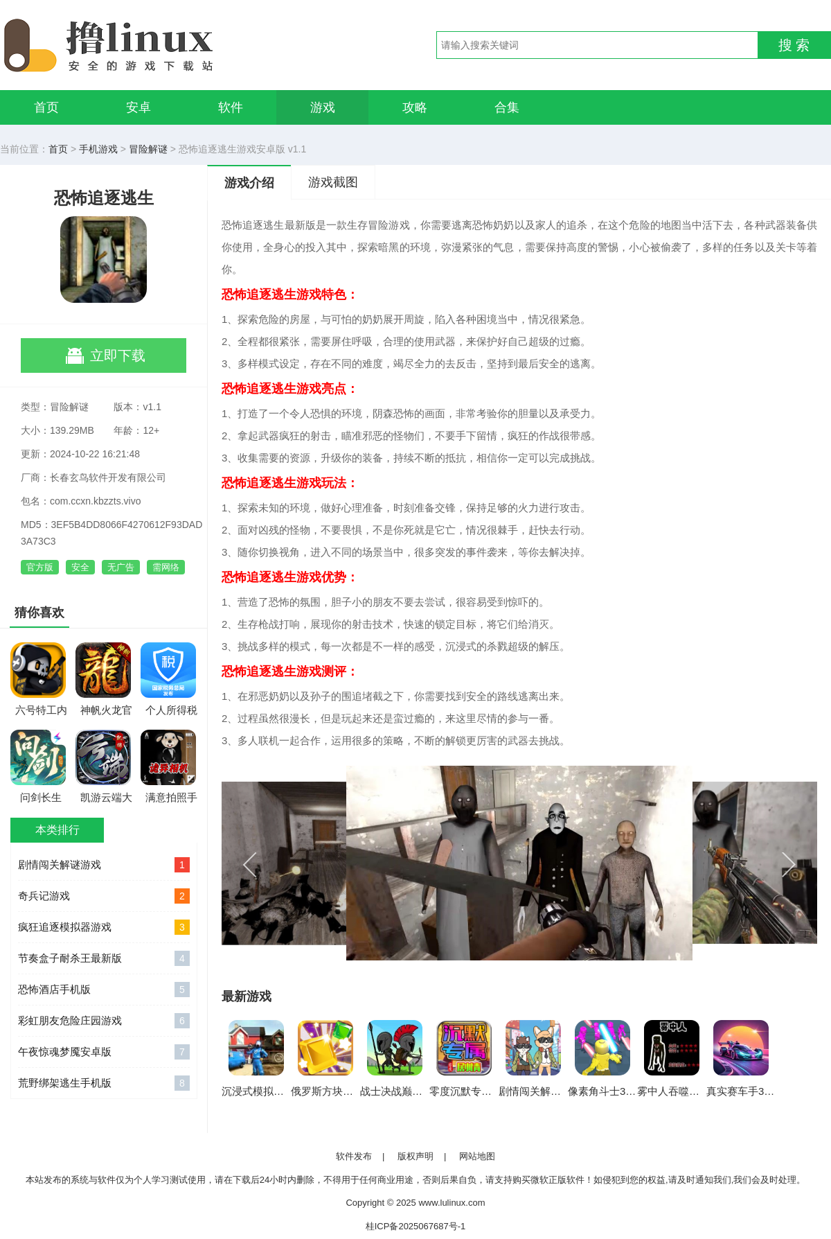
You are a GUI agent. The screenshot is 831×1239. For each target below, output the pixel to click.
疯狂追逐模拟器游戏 (104, 927)
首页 (46, 107)
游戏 (322, 107)
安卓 (138, 107)
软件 (230, 107)
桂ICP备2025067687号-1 (416, 1226)
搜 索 (794, 45)
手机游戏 (98, 149)
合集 (506, 107)
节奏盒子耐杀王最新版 (104, 958)
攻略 (414, 107)
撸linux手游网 (159, 45)
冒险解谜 (148, 149)
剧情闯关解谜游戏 (104, 864)
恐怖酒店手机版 (104, 989)
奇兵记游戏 (104, 896)
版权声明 (415, 1156)
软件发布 (354, 1156)
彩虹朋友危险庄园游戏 (104, 1020)
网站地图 (477, 1156)
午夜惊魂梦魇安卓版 (104, 1052)
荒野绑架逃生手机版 (104, 1083)
